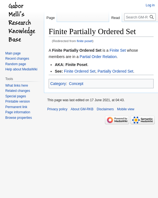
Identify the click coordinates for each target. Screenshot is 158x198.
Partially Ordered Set (115, 71)
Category (58, 83)
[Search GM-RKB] (140, 17)
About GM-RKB (82, 109)
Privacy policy (57, 109)
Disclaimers (105, 109)
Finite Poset (76, 64)
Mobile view (125, 109)
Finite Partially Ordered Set (76, 50)
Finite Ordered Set (79, 71)
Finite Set (118, 50)
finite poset (85, 41)
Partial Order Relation (98, 56)
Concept (76, 83)
